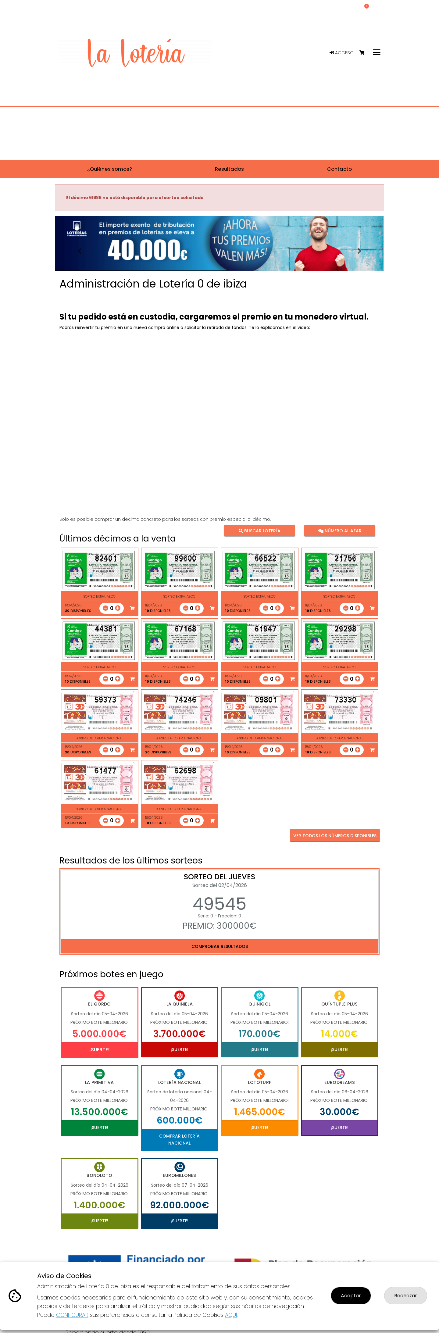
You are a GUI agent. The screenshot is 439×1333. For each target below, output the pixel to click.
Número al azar (339, 530)
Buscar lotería (259, 530)
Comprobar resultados (219, 946)
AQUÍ (231, 1315)
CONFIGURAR (72, 1315)
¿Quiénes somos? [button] (109, 169)
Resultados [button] (229, 169)
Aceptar (351, 1295)
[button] (79, 251)
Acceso (342, 53)
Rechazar (405, 1295)
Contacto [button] (339, 169)
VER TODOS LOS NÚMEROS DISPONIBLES (335, 836)
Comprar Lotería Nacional (179, 1139)
